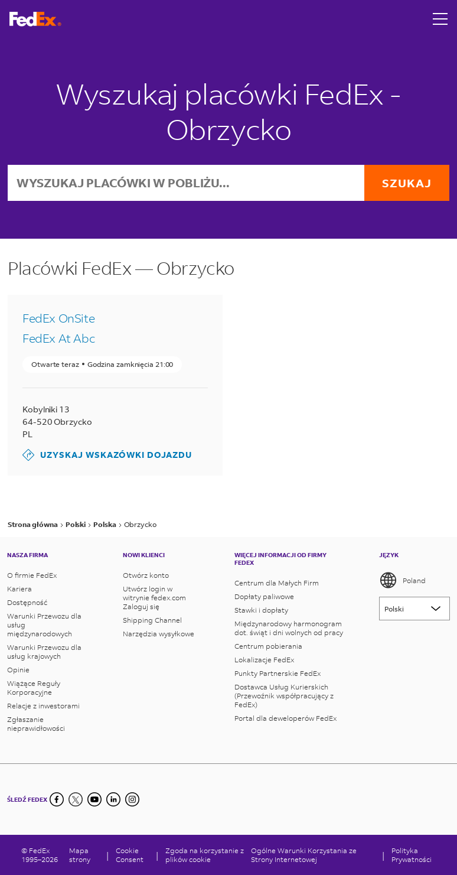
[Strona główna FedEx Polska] (35, 19)
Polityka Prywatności (411, 855)
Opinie (18, 669)
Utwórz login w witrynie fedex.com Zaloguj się (154, 597)
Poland (402, 580)
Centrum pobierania (268, 646)
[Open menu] (440, 19)
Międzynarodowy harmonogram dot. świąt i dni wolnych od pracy (288, 628)
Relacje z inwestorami (43, 705)
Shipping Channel (152, 620)
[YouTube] (94, 799)
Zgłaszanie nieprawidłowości (36, 724)
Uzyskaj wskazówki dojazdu (107, 455)
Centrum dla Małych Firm (276, 582)
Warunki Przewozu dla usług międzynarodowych (44, 624)
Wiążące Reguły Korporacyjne (33, 688)
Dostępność (27, 602)
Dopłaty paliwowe (264, 596)
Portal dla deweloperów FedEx (285, 718)
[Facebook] (57, 799)
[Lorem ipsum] (414, 608)
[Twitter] (75, 799)
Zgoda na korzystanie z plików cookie (204, 855)
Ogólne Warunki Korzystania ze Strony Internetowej (304, 855)
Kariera (19, 588)
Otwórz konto (146, 575)
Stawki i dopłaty (261, 610)
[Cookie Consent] (132, 855)
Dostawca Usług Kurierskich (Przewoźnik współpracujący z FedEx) (284, 695)
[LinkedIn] (113, 799)
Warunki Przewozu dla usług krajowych (44, 652)
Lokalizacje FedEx (264, 659)
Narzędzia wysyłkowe (158, 633)
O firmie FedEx (32, 575)
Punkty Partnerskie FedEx (277, 673)
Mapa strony (79, 855)
